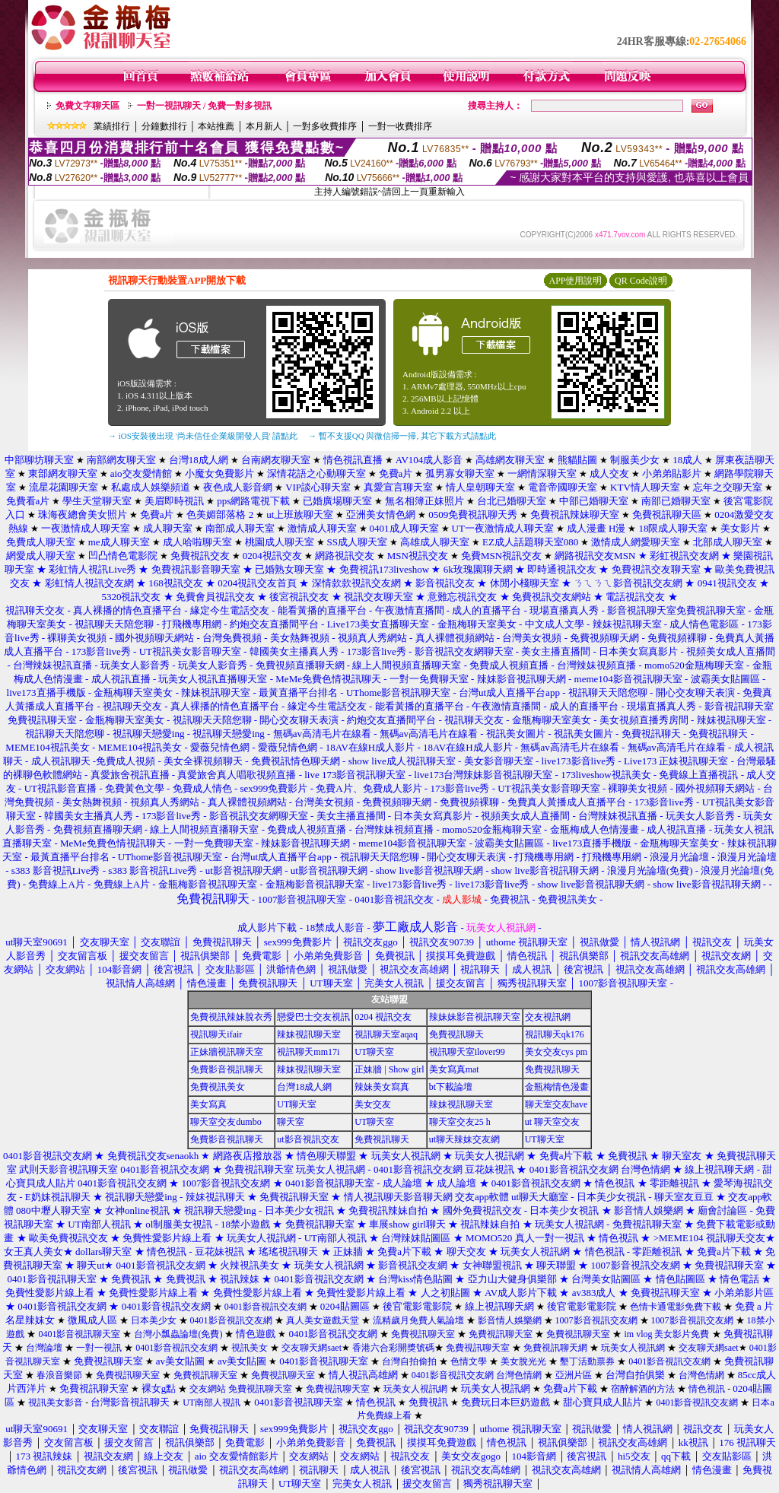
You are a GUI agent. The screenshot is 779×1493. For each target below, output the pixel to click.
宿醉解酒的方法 (643, 1388)
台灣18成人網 (304, 1087)
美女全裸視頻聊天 (203, 761)
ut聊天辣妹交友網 (464, 1139)
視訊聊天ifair (216, 1034)
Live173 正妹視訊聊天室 (676, 761)
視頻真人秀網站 (372, 637)
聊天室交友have (556, 1104)
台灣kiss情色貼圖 (415, 1279)
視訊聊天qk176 (554, 1034)
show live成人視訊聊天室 (402, 761)
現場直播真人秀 (564, 610)
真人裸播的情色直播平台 (127, 610)
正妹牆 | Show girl (389, 1069)
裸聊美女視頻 (77, 637)
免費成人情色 (202, 788)
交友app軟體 (482, 1196)
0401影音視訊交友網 (573, 1169)
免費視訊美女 (217, 1087)
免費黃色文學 (134, 788)
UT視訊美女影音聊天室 (190, 651)
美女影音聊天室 (498, 761)
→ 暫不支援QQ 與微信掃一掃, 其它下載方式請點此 (402, 435)
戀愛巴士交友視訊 (313, 1017)
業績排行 (112, 126)
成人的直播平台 (486, 610)
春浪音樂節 (59, 1375)
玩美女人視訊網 (489, 1155)
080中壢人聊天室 (53, 1210)
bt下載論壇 (450, 1087)
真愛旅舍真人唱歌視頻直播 (236, 774)
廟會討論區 (722, 1210)
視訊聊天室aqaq (386, 1034)
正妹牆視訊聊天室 (226, 1052)
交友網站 (207, 1388)
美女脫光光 (523, 1361)
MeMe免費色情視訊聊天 (328, 679)
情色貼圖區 (680, 1279)
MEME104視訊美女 (47, 747)
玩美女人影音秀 (135, 665)
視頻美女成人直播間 (730, 651)
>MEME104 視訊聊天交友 (709, 1238)
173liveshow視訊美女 (605, 774)
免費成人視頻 (125, 761)
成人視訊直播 (121, 679)
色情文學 (468, 1361)
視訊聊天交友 (35, 610)
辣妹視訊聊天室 (627, 624)
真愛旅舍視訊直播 (130, 774)
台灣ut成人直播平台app (509, 692)
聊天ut (90, 1265)
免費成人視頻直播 (508, 665)
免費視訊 (627, 1155)
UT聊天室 (374, 1052)
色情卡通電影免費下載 (675, 1306)
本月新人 (264, 126)
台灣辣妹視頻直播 (596, 665)
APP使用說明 (575, 280)
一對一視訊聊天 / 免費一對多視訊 (204, 105)
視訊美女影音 (55, 1402)
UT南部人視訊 (99, 1224)
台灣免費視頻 (232, 637)
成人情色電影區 (704, 624)
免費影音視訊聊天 (226, 1069)
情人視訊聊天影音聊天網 (398, 1196)
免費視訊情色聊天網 (295, 761)
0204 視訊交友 (383, 1017)
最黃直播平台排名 (298, 692)
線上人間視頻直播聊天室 (406, 665)
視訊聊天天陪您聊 (114, 624)
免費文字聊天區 (87, 105)
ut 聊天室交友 (552, 1122)
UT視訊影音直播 (60, 788)
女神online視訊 (137, 1210)
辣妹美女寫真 (382, 1087)
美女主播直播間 (555, 651)
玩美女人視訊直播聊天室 (212, 679)
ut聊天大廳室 (539, 1196)
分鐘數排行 (164, 126)
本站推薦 (216, 126)
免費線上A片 (56, 884)
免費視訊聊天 (651, 733)
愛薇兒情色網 (220, 747)
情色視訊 (614, 1183)
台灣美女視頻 (531, 637)
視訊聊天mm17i (308, 1052)
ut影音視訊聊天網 (243, 870)
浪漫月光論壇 (679, 856)
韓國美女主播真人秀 (294, 651)
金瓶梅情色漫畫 (557, 1087)
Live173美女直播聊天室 (378, 624)
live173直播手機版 (46, 692)
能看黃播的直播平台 (322, 610)
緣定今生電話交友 (229, 610)
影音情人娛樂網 (648, 1210)
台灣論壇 (44, 1347)
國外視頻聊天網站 (154, 637)
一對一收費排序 (400, 126)
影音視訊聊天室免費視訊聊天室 (676, 610)
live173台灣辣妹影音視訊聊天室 (483, 774)
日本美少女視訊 (611, 1196)
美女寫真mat (454, 1069)
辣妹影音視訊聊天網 (521, 679)
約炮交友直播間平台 (274, 624)
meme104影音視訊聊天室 (628, 679)
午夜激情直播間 (409, 610)
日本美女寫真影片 (638, 651)
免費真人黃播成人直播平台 (566, 802)
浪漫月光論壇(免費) (650, 870)
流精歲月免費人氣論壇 (418, 1320)
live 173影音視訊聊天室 (354, 774)
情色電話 (739, 1279)
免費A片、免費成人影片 (368, 788)
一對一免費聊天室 (429, 679)
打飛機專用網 (191, 624)
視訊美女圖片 (515, 733)
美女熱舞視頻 (299, 637)
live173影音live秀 (579, 761)
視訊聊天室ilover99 (467, 1052)
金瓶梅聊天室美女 (477, 624)
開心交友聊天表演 (695, 692)
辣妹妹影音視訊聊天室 (474, 1017)
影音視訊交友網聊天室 (464, 651)
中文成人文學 (554, 624)
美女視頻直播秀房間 (643, 720)
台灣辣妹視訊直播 (52, 665)
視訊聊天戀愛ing (150, 733)
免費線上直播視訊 (698, 774)
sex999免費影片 (274, 788)
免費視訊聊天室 (294, 1196)
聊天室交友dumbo (225, 1122)
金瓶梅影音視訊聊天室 (207, 884)
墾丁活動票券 (587, 1361)
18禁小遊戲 (245, 1224)
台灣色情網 (645, 1169)
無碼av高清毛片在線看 (322, 733)
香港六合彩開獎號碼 (393, 1347)
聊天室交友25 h (460, 1122)
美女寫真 (208, 1104)
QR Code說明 (641, 280)
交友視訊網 (548, 1017)
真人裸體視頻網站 (454, 637)
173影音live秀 (101, 651)
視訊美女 (249, 1347)
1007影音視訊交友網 (225, 1183)
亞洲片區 (573, 1375)
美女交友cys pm (556, 1052)
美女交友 (373, 1104)
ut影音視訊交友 (308, 1139)
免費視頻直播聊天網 (300, 665)
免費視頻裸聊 (677, 637)
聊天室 (290, 1122)
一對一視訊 (99, 1347)
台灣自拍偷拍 (409, 1361)
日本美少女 (153, 1320)
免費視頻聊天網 (604, 637)
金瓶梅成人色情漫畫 (594, 829)
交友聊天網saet (311, 1347)
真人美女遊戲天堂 (322, 1320)
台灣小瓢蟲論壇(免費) (178, 1334)
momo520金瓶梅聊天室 (694, 665)
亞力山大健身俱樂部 (512, 1279)
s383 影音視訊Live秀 (55, 870)
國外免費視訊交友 (482, 1210)
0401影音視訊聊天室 (329, 1183)
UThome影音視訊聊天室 (398, 692)
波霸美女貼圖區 (725, 679)
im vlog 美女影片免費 (666, 1334)
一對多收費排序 (325, 126)
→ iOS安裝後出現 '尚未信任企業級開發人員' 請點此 (202, 435)
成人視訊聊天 (61, 761)
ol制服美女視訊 (178, 1224)
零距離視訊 (674, 1183)
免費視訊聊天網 (555, 1347)
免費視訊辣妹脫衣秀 (231, 1017)
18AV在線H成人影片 (370, 747)
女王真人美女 (33, 1251)
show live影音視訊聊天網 (429, 870)
